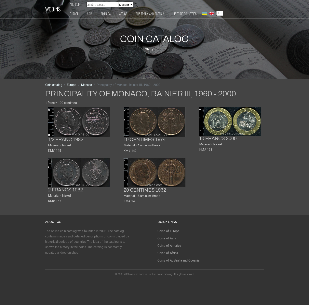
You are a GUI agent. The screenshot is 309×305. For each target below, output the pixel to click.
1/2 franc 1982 (65, 139)
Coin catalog (53, 85)
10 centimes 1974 (145, 139)
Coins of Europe (168, 231)
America (106, 13)
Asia (89, 13)
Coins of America (169, 246)
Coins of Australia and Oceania (178, 260)
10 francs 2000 (218, 138)
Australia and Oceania (150, 13)
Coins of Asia (166, 238)
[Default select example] (125, 4)
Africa (123, 13)
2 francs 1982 (65, 189)
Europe (74, 13)
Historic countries (185, 13)
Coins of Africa (167, 253)
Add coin (75, 4)
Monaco (86, 85)
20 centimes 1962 (145, 190)
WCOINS (53, 9)
